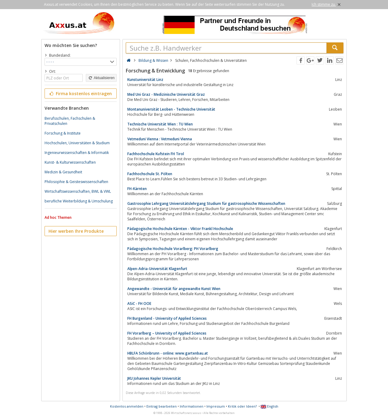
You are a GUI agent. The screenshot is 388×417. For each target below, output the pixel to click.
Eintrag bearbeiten (161, 406)
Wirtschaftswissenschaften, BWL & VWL (78, 191)
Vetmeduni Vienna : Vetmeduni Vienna (159, 139)
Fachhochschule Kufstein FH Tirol (155, 153)
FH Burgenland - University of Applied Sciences (167, 318)
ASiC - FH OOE (139, 303)
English (269, 406)
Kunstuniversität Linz (145, 79)
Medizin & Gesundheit (63, 172)
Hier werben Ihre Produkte (76, 231)
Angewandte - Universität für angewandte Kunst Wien (173, 288)
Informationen (191, 406)
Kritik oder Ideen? (242, 406)
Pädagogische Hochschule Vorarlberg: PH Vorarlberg (172, 248)
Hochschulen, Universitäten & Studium (77, 142)
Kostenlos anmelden (126, 406)
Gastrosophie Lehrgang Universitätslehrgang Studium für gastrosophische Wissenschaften (206, 203)
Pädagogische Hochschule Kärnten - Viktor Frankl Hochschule (180, 228)
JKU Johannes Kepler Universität (154, 378)
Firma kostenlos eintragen (80, 93)
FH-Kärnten (137, 188)
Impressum (215, 406)
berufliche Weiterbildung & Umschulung (79, 201)
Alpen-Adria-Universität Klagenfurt (157, 268)
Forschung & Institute (63, 133)
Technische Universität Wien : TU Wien (160, 124)
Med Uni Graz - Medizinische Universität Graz (166, 94)
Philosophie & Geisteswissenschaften (76, 181)
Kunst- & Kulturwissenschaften (70, 162)
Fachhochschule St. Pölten (149, 173)
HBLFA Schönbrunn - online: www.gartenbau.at (167, 353)
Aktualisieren (101, 78)
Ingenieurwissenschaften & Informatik (77, 152)
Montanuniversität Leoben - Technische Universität (171, 109)
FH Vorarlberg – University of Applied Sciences (166, 333)
